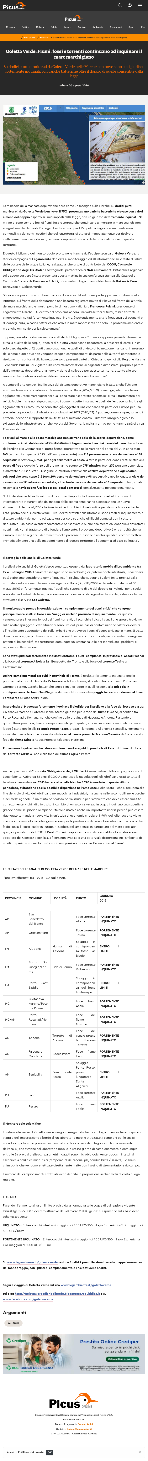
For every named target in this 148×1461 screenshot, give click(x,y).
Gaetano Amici (85, 1424)
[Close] (140, 1452)
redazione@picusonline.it (78, 1429)
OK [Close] (50, 1452)
